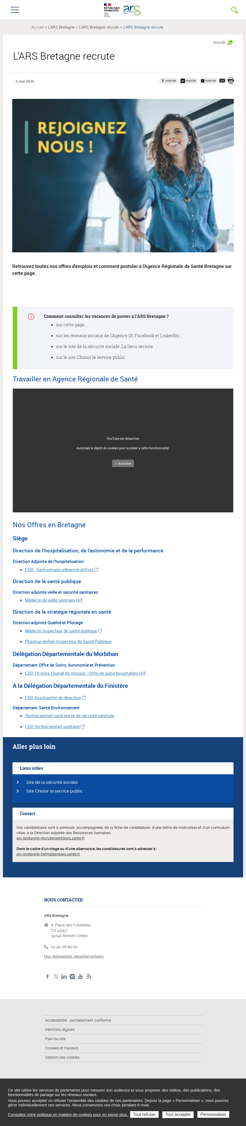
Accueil (37, 27)
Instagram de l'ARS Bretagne (72, 976)
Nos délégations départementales (74, 956)
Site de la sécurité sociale (52, 782)
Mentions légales (60, 1029)
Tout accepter (178, 1114)
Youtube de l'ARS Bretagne (80, 976)
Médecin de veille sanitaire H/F (54, 600)
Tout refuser (144, 1114)
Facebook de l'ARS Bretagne (47, 976)
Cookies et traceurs (62, 1048)
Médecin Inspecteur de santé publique (61, 631)
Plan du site (55, 1039)
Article (219, 42)
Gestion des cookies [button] (62, 1057)
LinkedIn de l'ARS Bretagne (64, 976)
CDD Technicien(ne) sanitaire (52, 726)
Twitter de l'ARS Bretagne (56, 976)
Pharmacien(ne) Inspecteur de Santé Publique (68, 641)
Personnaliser (213, 1114)
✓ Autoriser (123, 463)
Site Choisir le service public (54, 791)
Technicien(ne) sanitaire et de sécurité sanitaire (69, 716)
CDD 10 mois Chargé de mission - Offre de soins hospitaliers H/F (85, 673)
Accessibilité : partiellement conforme (78, 1020)
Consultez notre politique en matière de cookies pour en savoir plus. (68, 1114)
